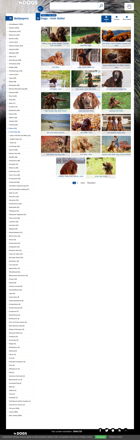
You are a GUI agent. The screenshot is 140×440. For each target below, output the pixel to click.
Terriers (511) (13, 42)
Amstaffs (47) (13, 164)
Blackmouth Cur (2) (15, 379)
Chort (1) (12, 394)
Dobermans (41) (14, 171)
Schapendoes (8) (14, 304)
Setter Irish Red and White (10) (20, 135)
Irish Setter (52, 15)
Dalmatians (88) (14, 85)
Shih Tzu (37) (13, 193)
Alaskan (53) (13, 121)
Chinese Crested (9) (15, 286)
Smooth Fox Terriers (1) (17, 405)
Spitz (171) (12, 56)
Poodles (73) (13, 107)
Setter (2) (13, 142)
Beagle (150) (13, 67)
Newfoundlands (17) (16, 232)
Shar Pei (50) (13, 150)
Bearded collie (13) (15, 250)
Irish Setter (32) (15, 132)
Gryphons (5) (13, 336)
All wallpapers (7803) (16, 24)
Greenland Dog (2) (15, 383)
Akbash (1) (12, 390)
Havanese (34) (14, 200)
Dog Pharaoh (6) (14, 315)
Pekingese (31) (14, 211)
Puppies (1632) (14, 28)
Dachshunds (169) (15, 60)
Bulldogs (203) (14, 53)
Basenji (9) (12, 282)
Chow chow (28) (14, 218)
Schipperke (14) (14, 247)
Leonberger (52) (14, 146)
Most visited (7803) (15, 415)
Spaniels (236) (14, 49)
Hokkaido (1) (13, 397)
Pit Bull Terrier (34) (15, 203)
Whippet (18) (13, 229)
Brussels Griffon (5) (15, 333)
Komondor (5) (13, 340)
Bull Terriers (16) (14, 236)
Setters (43, 15)
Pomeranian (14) (14, 243)
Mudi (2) (11, 387)
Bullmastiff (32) (14, 207)
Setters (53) (13, 128)
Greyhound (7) (14, 311)
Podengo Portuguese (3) (17, 361)
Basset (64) (13, 114)
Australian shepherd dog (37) (19, 186)
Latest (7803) (13, 412)
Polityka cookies (115, 437)
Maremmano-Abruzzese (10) (18, 275)
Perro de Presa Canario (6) (18, 322)
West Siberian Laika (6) (16, 326)
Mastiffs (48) (13, 157)
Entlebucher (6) (14, 318)
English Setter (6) (15, 139)
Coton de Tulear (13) (16, 254)
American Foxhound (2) (17, 376)
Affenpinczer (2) (14, 369)
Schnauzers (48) (14, 160)
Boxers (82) (13, 96)
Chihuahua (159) (14, 63)
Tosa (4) (11, 358)
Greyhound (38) (14, 182)
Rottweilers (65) (14, 110)
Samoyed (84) (13, 92)
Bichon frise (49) (14, 153)
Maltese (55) (13, 117)
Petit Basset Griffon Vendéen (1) (19, 401)
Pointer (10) (13, 279)
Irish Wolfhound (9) (15, 290)
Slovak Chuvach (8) (15, 308)
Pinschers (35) (14, 196)
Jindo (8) (12, 293)
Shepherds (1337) (15, 31)
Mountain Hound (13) (16, 257)
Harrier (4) (12, 354)
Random (91, 183)
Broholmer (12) (14, 261)
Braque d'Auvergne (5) (16, 329)
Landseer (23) (13, 221)
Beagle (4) (12, 343)
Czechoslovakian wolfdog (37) (19, 189)
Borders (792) (13, 38)
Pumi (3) (12, 365)
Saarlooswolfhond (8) (16, 300)
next (83, 183)
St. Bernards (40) (14, 178)
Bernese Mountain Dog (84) (18, 89)
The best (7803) (14, 408)
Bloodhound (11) (14, 272)
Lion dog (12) (13, 265)
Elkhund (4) (13, 351)
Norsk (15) (12, 239)
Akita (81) (12, 99)
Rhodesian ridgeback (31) (17, 214)
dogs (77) (12, 103)
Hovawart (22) (13, 225)
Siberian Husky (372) (16, 46)
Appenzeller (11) (14, 268)
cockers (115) (13, 74)
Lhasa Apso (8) (14, 297)
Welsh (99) (12, 81)
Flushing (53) (13, 125)
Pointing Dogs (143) (15, 71)
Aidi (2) (11, 372)
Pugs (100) (12, 78)
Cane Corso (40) (14, 175)
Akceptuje (100, 437)
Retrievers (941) (14, 35)
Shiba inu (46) (13, 168)
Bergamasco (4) (14, 347)
